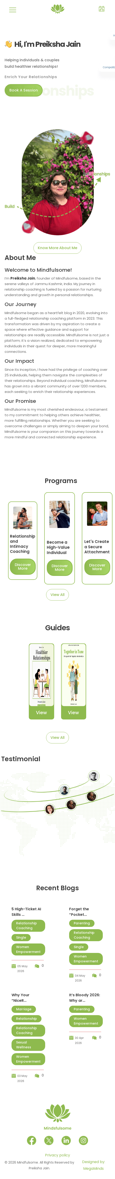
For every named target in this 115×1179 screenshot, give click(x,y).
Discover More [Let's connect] (23, 566)
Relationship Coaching (26, 925)
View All (57, 594)
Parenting (82, 923)
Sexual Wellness (23, 1044)
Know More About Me (57, 248)
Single (21, 937)
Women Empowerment (28, 949)
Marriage (23, 1009)
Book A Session (23, 90)
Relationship (26, 1018)
